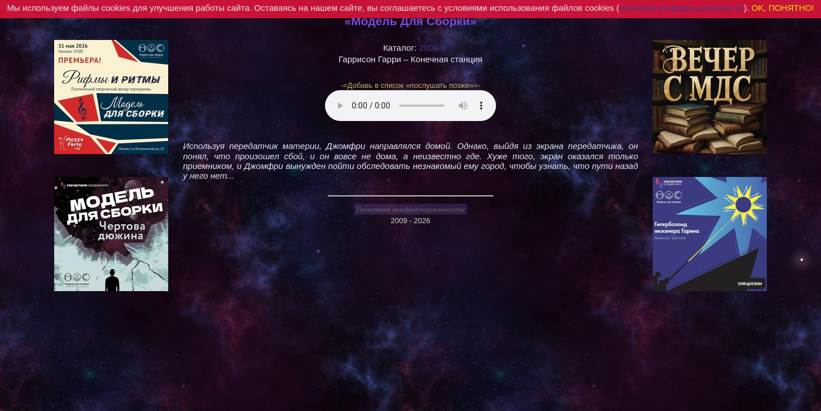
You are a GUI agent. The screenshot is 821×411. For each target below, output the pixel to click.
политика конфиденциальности (681, 8)
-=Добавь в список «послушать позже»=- (410, 85)
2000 (428, 48)
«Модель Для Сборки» (410, 20)
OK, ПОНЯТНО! (782, 8)
